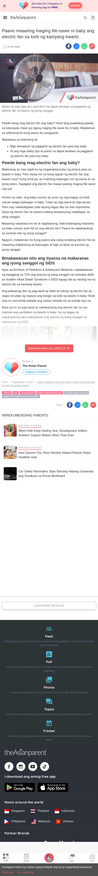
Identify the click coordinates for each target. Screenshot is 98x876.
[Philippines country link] (14, 821)
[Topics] (49, 706)
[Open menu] (5, 17)
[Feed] (49, 635)
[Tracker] (49, 730)
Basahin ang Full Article (49, 348)
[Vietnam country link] (64, 821)
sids (15, 393)
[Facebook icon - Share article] (69, 46)
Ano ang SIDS (27, 393)
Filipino (6, 393)
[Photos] (49, 684)
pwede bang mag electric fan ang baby (20, 396)
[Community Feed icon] (72, 858)
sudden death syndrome (77, 393)
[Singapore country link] (14, 811)
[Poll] (49, 661)
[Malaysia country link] (40, 821)
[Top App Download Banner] (49, 6)
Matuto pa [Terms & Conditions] (7, 872)
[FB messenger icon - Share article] (76, 46)
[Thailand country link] (40, 811)
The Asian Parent (34, 365)
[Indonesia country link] (64, 811)
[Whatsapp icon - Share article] (84, 46)
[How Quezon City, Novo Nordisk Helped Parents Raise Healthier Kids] (49, 452)
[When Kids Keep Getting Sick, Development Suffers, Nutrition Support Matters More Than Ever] (49, 430)
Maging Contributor (36, 371)
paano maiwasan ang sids (50, 393)
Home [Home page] (5, 382)
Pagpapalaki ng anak (22, 382)
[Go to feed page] (23, 17)
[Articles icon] (26, 858)
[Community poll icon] (92, 858)
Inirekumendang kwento (25, 415)
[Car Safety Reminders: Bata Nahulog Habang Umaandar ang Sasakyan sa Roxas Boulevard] (49, 473)
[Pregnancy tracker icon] (49, 857)
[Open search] (85, 17)
